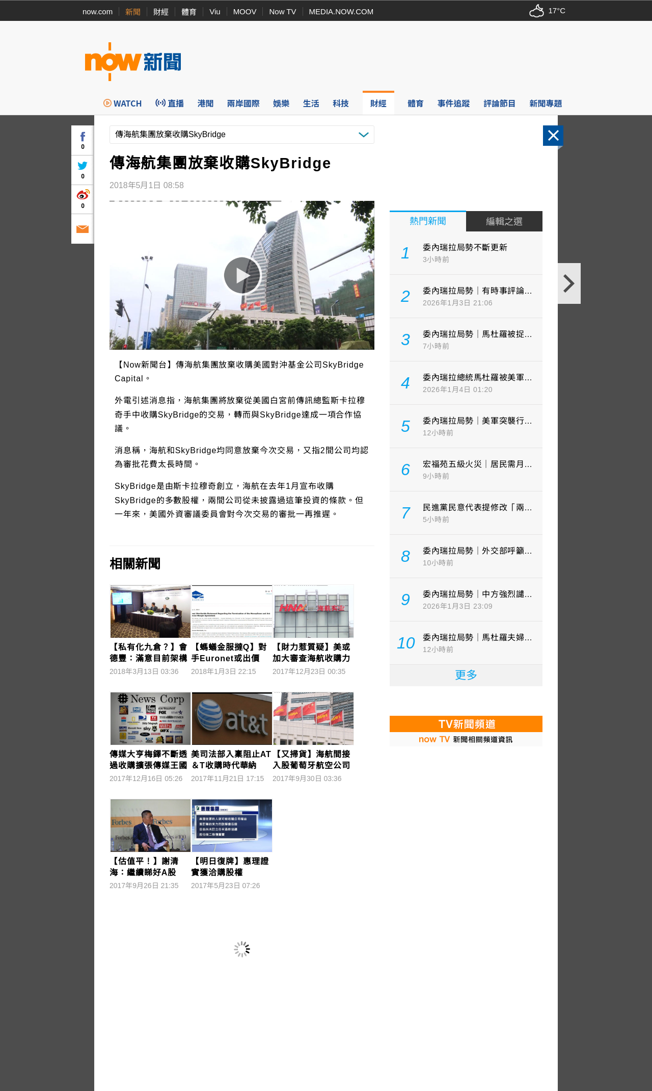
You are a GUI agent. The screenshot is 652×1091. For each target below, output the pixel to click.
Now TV (282, 11)
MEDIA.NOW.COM (341, 11)
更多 (466, 675)
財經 (161, 12)
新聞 (133, 12)
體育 (189, 12)
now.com (98, 11)
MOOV (245, 11)
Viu (214, 11)
